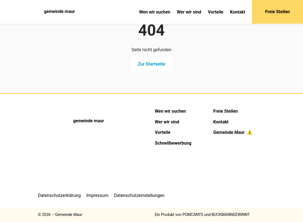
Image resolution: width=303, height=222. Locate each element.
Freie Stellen (277, 11)
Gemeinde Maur (232, 132)
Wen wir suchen (154, 12)
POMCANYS (193, 214)
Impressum (97, 195)
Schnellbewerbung (173, 143)
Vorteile (216, 12)
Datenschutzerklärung (59, 195)
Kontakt (237, 12)
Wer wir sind (189, 12)
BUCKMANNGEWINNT (230, 214)
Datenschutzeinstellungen (139, 195)
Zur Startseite (151, 64)
